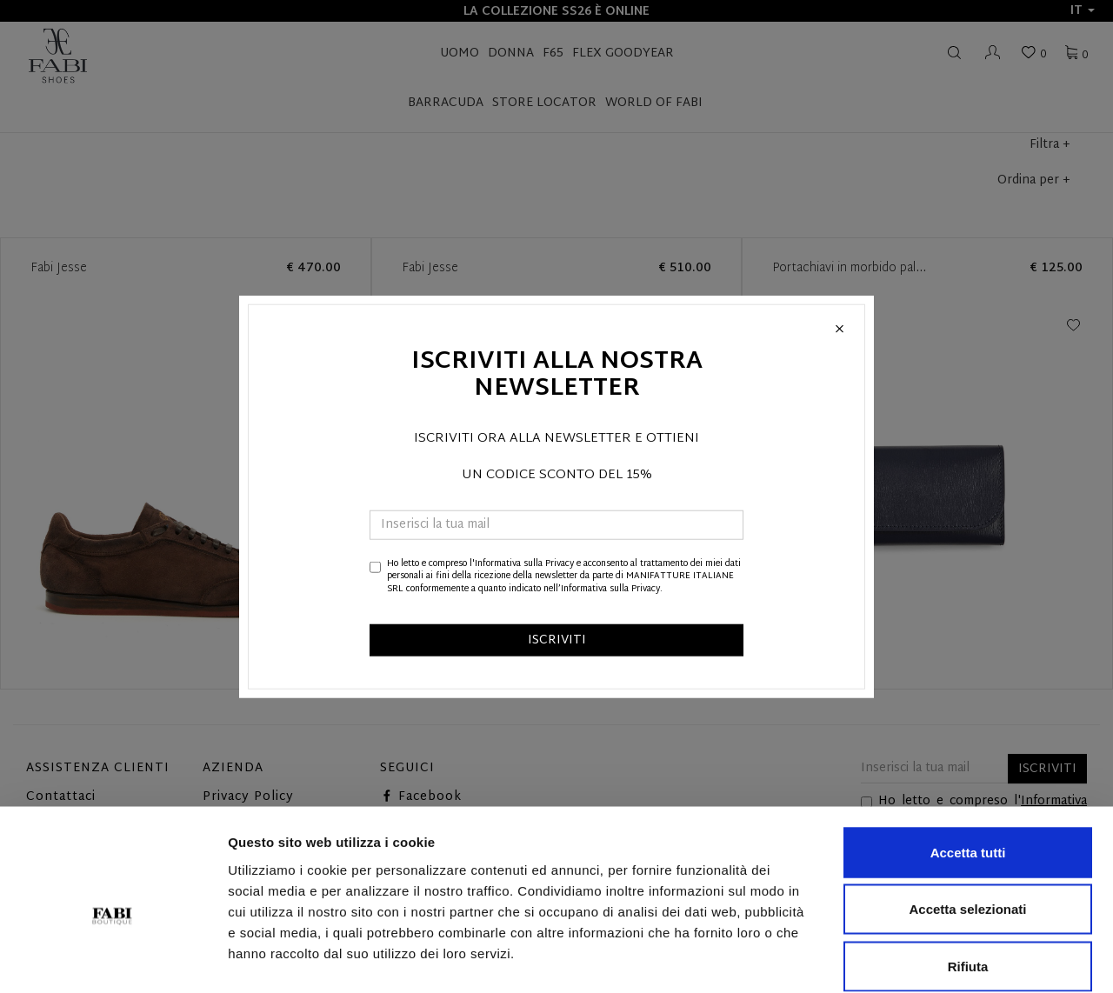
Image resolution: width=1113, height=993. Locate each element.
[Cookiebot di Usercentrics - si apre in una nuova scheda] (113, 959)
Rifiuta (968, 878)
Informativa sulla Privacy (524, 564)
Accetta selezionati (967, 822)
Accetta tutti (968, 764)
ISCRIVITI (557, 640)
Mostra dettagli (915, 958)
